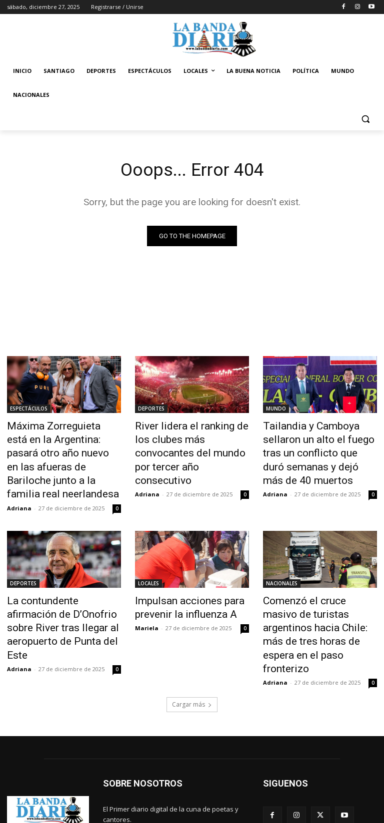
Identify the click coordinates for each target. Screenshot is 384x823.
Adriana (19, 483)
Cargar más (192, 642)
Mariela (146, 598)
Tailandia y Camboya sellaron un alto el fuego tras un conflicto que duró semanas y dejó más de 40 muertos (318, 443)
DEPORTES (151, 410)
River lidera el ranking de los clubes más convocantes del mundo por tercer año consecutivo (188, 443)
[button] (365, 119)
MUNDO (276, 410)
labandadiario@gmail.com (184, 778)
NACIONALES (282, 558)
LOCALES (148, 558)
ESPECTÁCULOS (29, 410)
